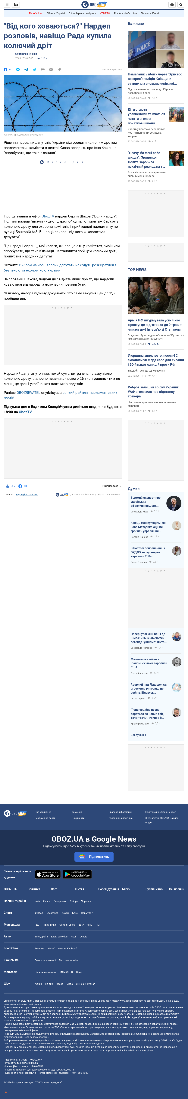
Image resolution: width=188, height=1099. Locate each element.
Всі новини (176, 889)
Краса (59, 983)
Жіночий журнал (85, 983)
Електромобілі (59, 936)
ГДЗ (37, 924)
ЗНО (89, 924)
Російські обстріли (125, 13)
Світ (54, 889)
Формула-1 (87, 913)
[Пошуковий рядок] (181, 5)
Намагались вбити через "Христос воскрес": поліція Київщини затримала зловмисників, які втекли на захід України (155, 79)
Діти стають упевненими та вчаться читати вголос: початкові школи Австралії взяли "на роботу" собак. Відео (146, 117)
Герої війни (35, 13)
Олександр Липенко (141, 648)
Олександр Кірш (139, 511)
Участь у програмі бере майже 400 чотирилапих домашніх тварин (146, 133)
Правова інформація (120, 812)
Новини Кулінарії (67, 948)
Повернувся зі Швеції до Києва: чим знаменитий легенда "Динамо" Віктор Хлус (148, 638)
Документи (78, 818)
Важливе (136, 23)
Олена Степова (139, 562)
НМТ (98, 924)
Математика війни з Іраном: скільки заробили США (149, 663)
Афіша (38, 983)
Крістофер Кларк (140, 723)
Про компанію (43, 812)
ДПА (81, 924)
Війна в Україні (56, 13)
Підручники (49, 924)
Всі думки (137, 735)
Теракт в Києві (150, 13)
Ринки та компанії (45, 960)
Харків (46, 901)
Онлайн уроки (67, 924)
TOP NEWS (137, 269)
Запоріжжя (60, 901)
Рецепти (40, 948)
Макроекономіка (68, 960)
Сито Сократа (138, 698)
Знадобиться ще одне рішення (146, 370)
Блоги (126, 889)
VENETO (105, 13)
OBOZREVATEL (28, 392)
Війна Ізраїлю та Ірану (82, 13)
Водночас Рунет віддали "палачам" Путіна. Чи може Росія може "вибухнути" (156, 337)
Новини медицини (45, 972)
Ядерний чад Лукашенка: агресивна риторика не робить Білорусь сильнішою (149, 689)
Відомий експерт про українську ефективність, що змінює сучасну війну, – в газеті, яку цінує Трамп (146, 502)
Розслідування (108, 889)
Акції (73, 936)
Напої (51, 948)
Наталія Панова (139, 537)
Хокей (65, 913)
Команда (77, 812)
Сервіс (83, 936)
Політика (33, 889)
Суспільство (154, 889)
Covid (79, 972)
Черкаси (86, 901)
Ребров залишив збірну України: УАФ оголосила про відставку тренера (153, 391)
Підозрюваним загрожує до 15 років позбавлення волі (150, 91)
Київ (37, 901)
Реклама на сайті (45, 818)
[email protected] (48, 1072)
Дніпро (74, 901)
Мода (70, 983)
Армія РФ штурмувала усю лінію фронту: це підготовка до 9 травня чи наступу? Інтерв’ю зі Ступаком (155, 324)
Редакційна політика (27, 494)
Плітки (49, 983)
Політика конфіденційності (160, 812)
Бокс (75, 913)
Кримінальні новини (26, 54)
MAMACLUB (66, 972)
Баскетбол (52, 913)
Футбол (39, 913)
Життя (79, 889)
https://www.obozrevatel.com (127, 1000)
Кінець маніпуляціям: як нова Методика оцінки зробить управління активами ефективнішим (148, 527)
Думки (133, 488)
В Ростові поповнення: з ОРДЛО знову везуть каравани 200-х (148, 552)
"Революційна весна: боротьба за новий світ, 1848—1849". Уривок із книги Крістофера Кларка (149, 714)
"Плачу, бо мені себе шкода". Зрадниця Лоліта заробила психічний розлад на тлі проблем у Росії (146, 160)
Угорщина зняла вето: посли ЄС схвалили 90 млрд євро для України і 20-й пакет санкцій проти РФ (156, 360)
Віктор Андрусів (139, 673)
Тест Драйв (41, 936)
